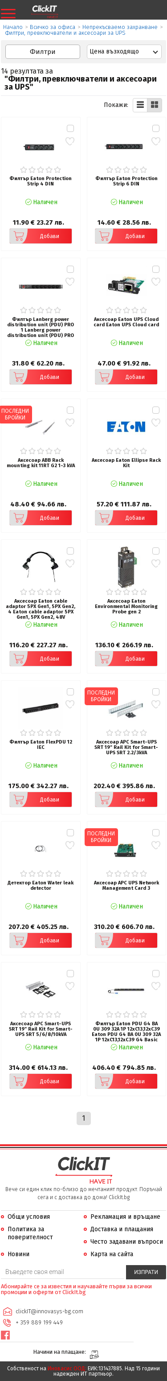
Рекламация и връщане (125, 1217)
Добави (34, 236)
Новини (18, 1254)
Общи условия (29, 1217)
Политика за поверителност (30, 1233)
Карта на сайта (111, 1254)
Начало (13, 27)
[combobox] (124, 52)
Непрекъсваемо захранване (120, 27)
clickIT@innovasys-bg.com (49, 1311)
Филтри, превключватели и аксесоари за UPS (65, 33)
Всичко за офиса (52, 27)
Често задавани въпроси (126, 1241)
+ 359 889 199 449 (39, 1322)
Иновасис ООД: (67, 1368)
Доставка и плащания (121, 1229)
